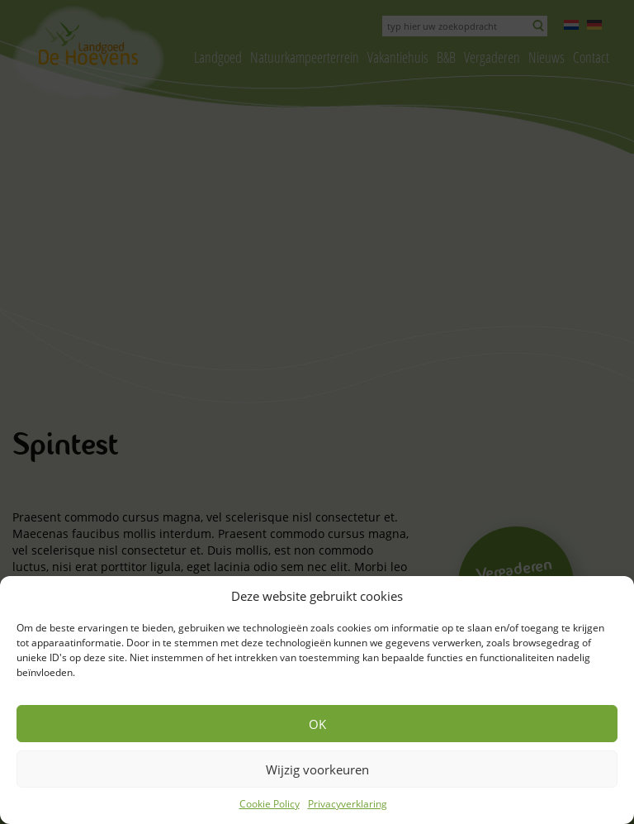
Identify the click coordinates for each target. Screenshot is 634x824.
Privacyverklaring (347, 804)
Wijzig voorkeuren (317, 769)
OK (317, 724)
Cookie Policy (269, 804)
